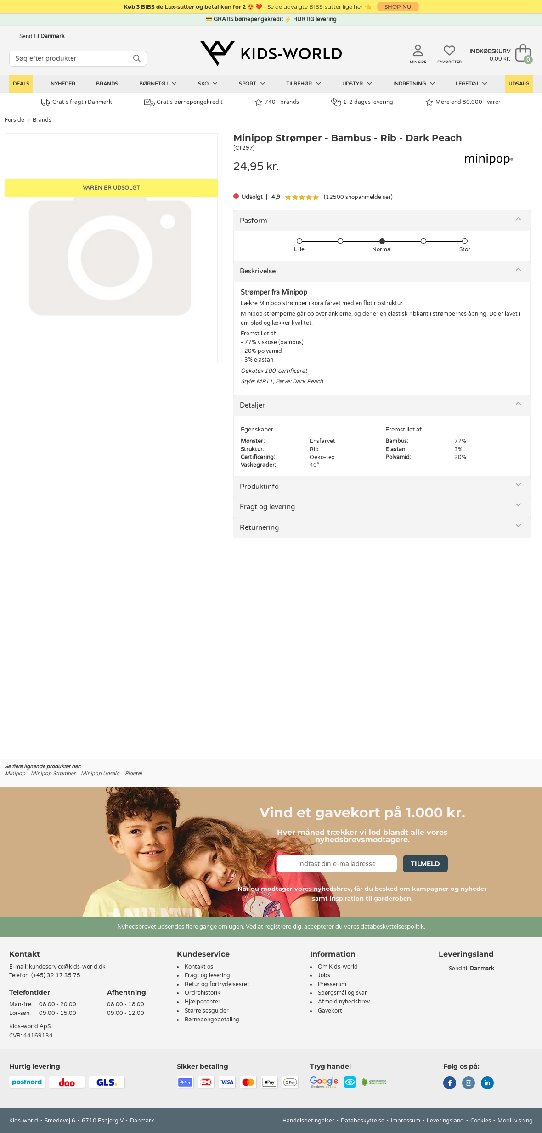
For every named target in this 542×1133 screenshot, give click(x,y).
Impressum (405, 1120)
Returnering (259, 527)
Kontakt (24, 954)
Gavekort (330, 1011)
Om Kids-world (338, 966)
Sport (252, 83)
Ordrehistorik (202, 993)
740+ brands (276, 102)
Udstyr (357, 83)
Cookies (480, 1120)
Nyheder (63, 84)
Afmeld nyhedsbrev (344, 1001)
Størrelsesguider (207, 1011)
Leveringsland (445, 1120)
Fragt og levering (267, 507)
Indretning (414, 83)
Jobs (324, 975)
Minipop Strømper (53, 773)
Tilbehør (303, 83)
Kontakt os (199, 966)
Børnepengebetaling (212, 1019)
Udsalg (518, 84)
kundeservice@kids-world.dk (67, 966)
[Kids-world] (271, 53)
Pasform (253, 220)
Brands (107, 84)
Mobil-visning (515, 1120)
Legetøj (471, 83)
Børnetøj (158, 83)
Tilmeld (425, 864)
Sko (208, 83)
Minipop (15, 773)
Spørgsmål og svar (342, 993)
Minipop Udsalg (100, 773)
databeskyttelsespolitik (392, 926)
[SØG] (137, 58)
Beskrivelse (258, 271)
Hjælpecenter (202, 1001)
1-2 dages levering (362, 102)
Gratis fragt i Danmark (76, 102)
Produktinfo (259, 486)
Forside (14, 120)
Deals (21, 84)
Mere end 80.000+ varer (463, 102)
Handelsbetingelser (308, 1120)
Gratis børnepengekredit (183, 102)
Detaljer (252, 405)
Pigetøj (133, 773)
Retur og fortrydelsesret (217, 984)
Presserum (332, 984)
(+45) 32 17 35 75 (55, 975)
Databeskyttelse (362, 1120)
